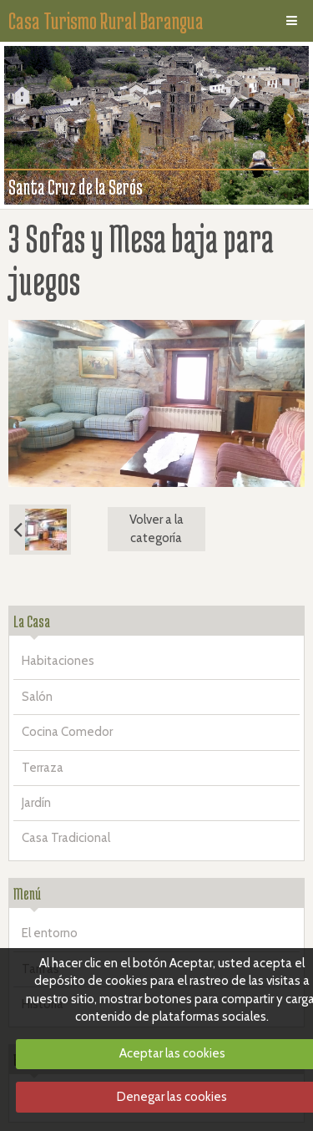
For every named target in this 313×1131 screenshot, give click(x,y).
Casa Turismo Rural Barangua (106, 20)
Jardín (36, 802)
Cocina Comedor (67, 731)
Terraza (42, 767)
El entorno (50, 933)
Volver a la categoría (156, 528)
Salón (37, 696)
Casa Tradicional (66, 837)
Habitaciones (58, 660)
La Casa (31, 621)
